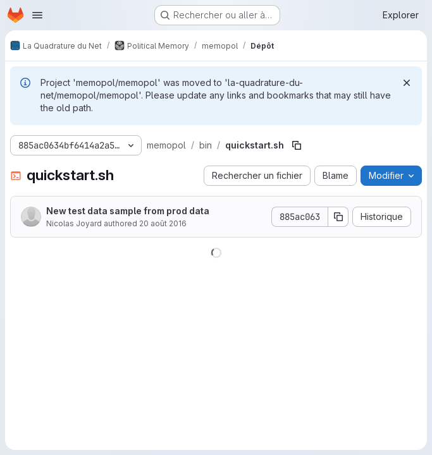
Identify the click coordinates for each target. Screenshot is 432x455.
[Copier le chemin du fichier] (297, 145)
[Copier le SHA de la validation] (338, 217)
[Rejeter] (406, 82)
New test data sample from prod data (127, 210)
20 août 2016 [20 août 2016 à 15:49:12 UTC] (163, 223)
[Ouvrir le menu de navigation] (37, 15)
